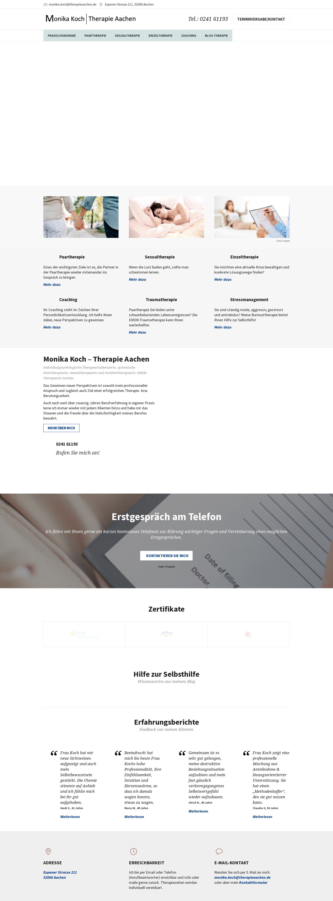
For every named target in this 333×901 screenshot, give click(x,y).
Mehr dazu (52, 284)
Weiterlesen (70, 816)
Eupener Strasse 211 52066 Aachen (60, 875)
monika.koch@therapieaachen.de (72, 4)
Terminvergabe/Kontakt (261, 19)
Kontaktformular (253, 882)
